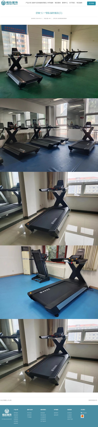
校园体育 (16, 423)
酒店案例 (69, 417)
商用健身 (16, 412)
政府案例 (69, 412)
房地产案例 (70, 419)
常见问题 (29, 412)
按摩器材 (16, 419)
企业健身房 (43, 417)
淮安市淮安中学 (93, 400)
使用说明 (29, 415)
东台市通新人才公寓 (5, 400)
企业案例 (69, 415)
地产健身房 (43, 421)
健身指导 (56, 412)
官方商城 (91, 3)
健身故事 (56, 415)
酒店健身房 (43, 415)
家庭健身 (16, 415)
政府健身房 (43, 419)
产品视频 (29, 417)
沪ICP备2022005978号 (7, 419)
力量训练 (16, 417)
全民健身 (16, 421)
